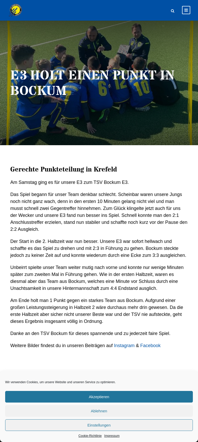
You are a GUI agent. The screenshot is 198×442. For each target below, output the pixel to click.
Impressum (111, 436)
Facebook (150, 345)
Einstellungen (99, 425)
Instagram (124, 345)
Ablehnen (99, 411)
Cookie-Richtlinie (90, 436)
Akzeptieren (99, 397)
